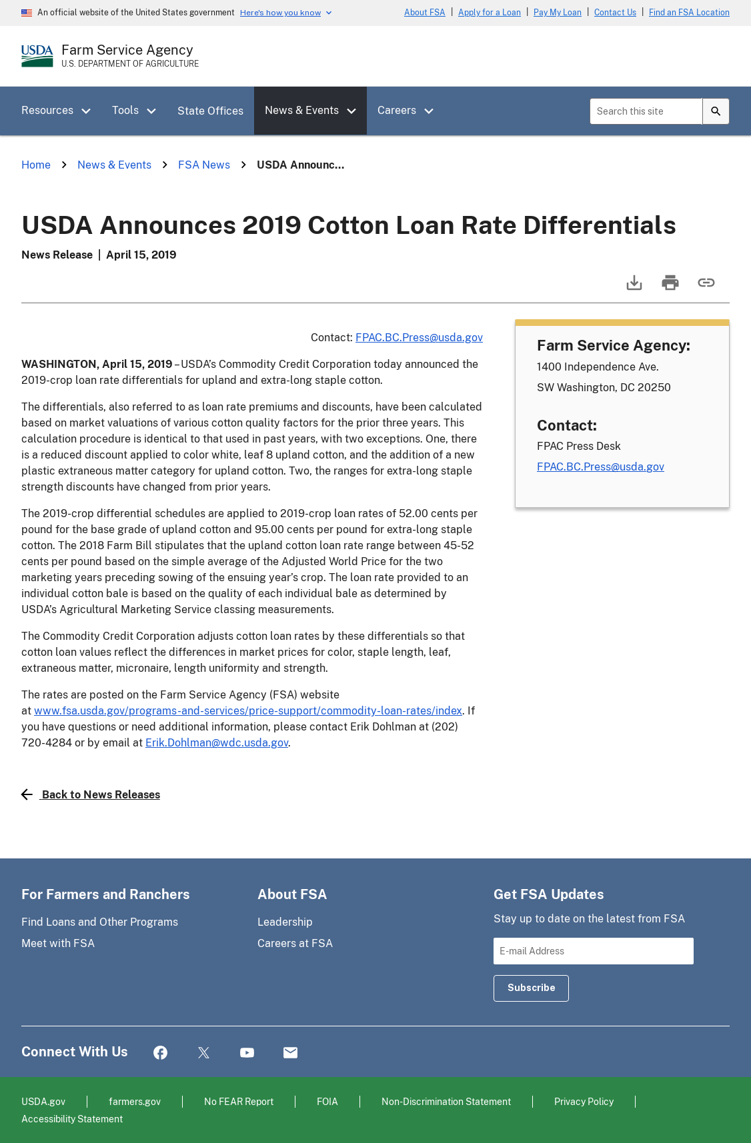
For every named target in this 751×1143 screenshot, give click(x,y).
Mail (290, 1053)
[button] (90, 111)
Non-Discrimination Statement (446, 1101)
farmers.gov (135, 1101)
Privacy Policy (584, 1101)
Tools (125, 110)
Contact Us (615, 12)
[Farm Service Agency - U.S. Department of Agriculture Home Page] (130, 56)
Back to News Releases (90, 794)
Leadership (285, 922)
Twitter (203, 1053)
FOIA (327, 1101)
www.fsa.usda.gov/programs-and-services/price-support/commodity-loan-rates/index (248, 710)
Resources (47, 110)
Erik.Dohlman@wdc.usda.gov (216, 742)
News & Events (302, 110)
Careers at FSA (295, 943)
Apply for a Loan (489, 12)
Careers (397, 110)
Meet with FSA (58, 943)
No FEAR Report (238, 1101)
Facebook (160, 1053)
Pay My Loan (558, 12)
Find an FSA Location (689, 12)
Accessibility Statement (72, 1118)
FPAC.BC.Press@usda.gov (419, 337)
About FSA (425, 12)
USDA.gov (43, 1101)
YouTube (247, 1053)
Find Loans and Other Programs (99, 922)
